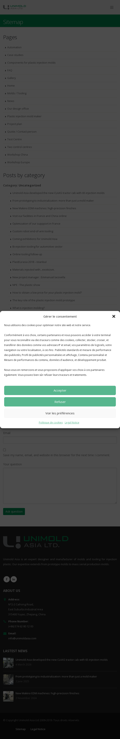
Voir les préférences (60, 413)
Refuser (60, 402)
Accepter (60, 390)
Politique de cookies (51, 422)
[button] (114, 316)
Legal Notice (72, 422)
